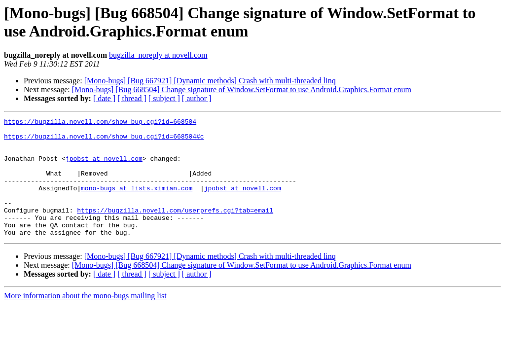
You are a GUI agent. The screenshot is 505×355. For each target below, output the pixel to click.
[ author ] (197, 98)
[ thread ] (131, 98)
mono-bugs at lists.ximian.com (136, 202)
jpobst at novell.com (104, 167)
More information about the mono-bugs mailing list (85, 319)
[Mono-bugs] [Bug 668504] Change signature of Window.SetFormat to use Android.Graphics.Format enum (241, 89)
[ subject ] (164, 98)
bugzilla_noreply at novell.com (158, 55)
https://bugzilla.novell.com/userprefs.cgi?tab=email (175, 229)
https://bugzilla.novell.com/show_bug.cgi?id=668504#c (104, 140)
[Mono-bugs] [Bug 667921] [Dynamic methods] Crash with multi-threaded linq (210, 80)
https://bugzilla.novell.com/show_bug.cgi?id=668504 (100, 122)
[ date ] (104, 98)
